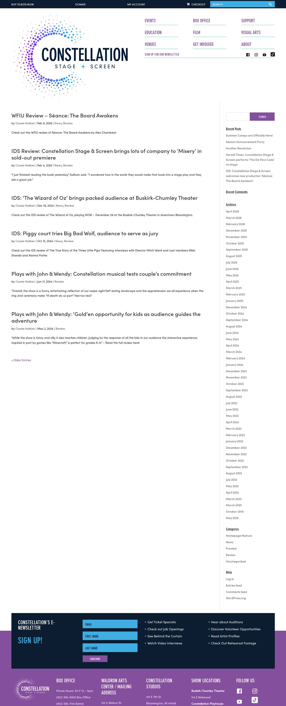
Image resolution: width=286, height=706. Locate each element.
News (58, 82)
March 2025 (234, 247)
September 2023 (237, 349)
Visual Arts (232, 32)
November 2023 (236, 336)
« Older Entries (21, 319)
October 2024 (235, 272)
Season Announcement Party (245, 100)
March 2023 (233, 387)
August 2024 (234, 285)
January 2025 (234, 259)
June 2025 (232, 227)
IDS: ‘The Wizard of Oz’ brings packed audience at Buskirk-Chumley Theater (104, 157)
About (228, 44)
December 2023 (236, 330)
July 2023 (231, 361)
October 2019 (235, 470)
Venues (94, 44)
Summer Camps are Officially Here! (249, 94)
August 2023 (234, 355)
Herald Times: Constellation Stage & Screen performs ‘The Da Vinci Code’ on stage (250, 118)
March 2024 (234, 310)
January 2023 (234, 400)
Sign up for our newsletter (105, 54)
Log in (230, 537)
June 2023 (232, 368)
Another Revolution (238, 107)
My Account (136, 4)
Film (159, 32)
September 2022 (237, 425)
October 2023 (235, 342)
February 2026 (235, 183)
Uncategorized (236, 520)
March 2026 (234, 176)
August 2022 (234, 432)
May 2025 (232, 234)
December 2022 (236, 406)
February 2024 (235, 317)
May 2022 (232, 444)
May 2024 (232, 298)
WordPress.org (236, 557)
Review (68, 82)
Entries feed (234, 544)
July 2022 (231, 438)
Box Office (164, 20)
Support (229, 20)
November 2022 (236, 413)
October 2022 (235, 419)
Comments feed (236, 550)
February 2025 (235, 253)
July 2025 (231, 221)
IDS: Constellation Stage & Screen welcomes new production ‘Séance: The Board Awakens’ (249, 134)
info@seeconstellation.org (73, 694)
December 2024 (236, 266)
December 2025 (236, 189)
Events (93, 20)
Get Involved (166, 44)
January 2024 (234, 323)
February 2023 (235, 393)
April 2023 (232, 381)
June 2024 (232, 291)
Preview (231, 507)
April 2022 (232, 451)
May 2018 (232, 476)
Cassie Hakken (25, 82)
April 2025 (232, 240)
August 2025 (234, 215)
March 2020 (234, 464)
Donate (80, 4)
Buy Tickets (22, 4)
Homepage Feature (239, 494)
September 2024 (237, 278)
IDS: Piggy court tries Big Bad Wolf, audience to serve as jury (84, 192)
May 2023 (232, 374)
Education (96, 32)
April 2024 (232, 304)
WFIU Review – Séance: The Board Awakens (64, 74)
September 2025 (237, 208)
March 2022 (233, 457)
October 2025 (235, 202)
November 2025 (236, 195)
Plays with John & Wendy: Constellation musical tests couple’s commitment (101, 232)
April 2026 (232, 170)
